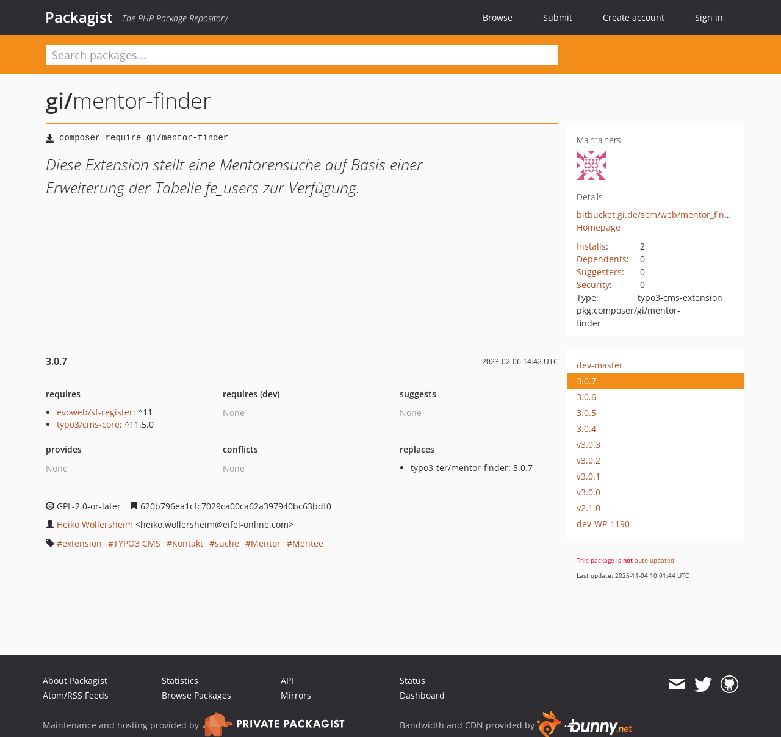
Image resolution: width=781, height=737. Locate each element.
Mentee (307, 543)
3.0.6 (586, 397)
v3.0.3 (588, 444)
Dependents (602, 259)
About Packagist (75, 680)
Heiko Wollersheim (95, 524)
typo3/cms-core (88, 424)
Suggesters (599, 272)
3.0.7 (586, 381)
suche (227, 543)
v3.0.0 (588, 492)
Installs (591, 246)
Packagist (79, 17)
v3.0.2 (588, 460)
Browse (498, 17)
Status (412, 680)
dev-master (600, 365)
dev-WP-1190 (603, 524)
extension (82, 543)
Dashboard (422, 695)
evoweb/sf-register (95, 412)
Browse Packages (196, 695)
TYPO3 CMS (136, 543)
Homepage (599, 227)
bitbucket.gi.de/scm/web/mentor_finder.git (664, 214)
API (287, 680)
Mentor (266, 543)
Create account (633, 17)
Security (593, 284)
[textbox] (302, 55)
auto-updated (654, 560)
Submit (557, 17)
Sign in (709, 17)
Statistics (180, 680)
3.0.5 (586, 413)
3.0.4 (586, 428)
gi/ (59, 100)
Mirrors (296, 695)
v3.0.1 (588, 476)
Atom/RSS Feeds (76, 695)
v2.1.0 (588, 508)
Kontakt (187, 543)
